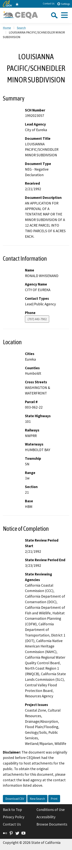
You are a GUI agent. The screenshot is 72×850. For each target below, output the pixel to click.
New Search (37, 799)
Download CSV (14, 799)
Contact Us (48, 3)
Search (21, 28)
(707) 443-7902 (37, 319)
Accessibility (45, 817)
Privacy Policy (13, 817)
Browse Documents (51, 824)
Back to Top (12, 809)
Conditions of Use (50, 809)
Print (54, 799)
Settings (63, 4)
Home (7, 28)
